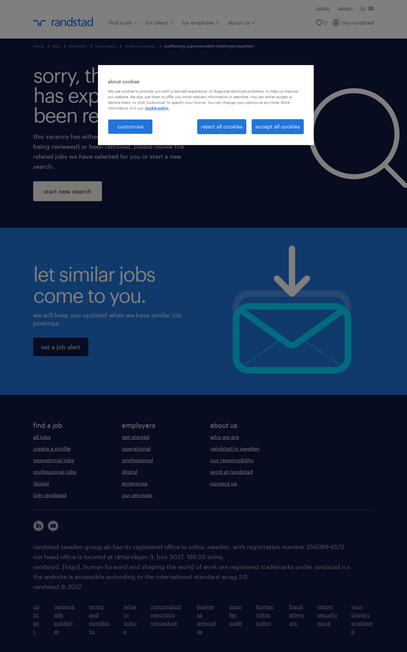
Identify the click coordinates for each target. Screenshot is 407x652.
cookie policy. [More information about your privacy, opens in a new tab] (157, 108)
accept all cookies (277, 126)
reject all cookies (222, 126)
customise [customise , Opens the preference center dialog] (130, 126)
